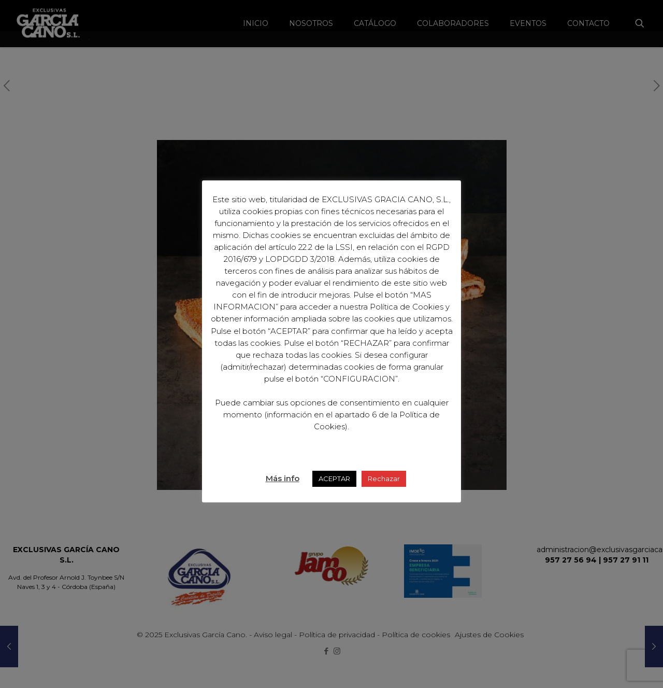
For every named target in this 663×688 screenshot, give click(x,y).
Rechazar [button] (384, 478)
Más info (282, 478)
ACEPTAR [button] (334, 478)
